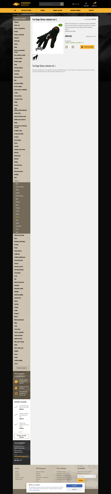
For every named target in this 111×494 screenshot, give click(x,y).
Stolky (16, 310)
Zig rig (16, 363)
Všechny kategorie (21, 368)
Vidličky (16, 351)
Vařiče (15, 345)
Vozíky (16, 357)
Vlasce (16, 354)
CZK (78, 4)
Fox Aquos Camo (18, 99)
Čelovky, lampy (17, 61)
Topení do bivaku (18, 335)
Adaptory (16, 22)
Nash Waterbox (18, 165)
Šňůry (15, 323)
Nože (15, 177)
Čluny (15, 64)
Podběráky (17, 254)
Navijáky (16, 174)
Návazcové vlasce (18, 171)
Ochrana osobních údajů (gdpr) (64, 479)
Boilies (16, 44)
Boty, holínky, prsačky (19, 55)
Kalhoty (17, 190)
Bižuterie (16, 38)
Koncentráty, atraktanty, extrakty (20, 126)
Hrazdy (16, 105)
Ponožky (17, 211)
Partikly (16, 245)
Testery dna (17, 329)
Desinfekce (17, 71)
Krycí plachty (17, 140)
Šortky (17, 220)
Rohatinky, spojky (18, 288)
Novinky (17, 473)
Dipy (15, 80)
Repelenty (16, 285)
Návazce (16, 168)
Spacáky (16, 304)
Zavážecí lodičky (18, 360)
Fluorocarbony (17, 96)
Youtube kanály (19, 479)
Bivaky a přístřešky (19, 35)
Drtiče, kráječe (18, 86)
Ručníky (17, 214)
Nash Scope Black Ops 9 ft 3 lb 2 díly (24, 406)
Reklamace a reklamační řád (64, 475)
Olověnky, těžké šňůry (19, 241)
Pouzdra (16, 263)
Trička (17, 229)
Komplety (18, 193)
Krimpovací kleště (18, 134)
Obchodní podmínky (75, 10)
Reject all (74, 489)
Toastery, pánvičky (19, 332)
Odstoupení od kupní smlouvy (64, 477)
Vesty (17, 232)
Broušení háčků (18, 58)
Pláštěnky (18, 208)
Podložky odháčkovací (19, 257)
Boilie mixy (17, 41)
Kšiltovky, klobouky (19, 196)
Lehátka (16, 146)
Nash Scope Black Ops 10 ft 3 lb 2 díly (23, 415)
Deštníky (16, 74)
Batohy (16, 31)
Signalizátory (17, 298)
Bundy (17, 184)
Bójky (15, 47)
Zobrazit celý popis (70, 31)
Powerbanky (17, 273)
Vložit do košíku (87, 47)
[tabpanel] (21, 418)
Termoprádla (18, 226)
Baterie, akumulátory (19, 28)
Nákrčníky (18, 202)
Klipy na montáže (40, 471)
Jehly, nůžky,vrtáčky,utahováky (20, 109)
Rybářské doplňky (18, 295)
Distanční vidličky (18, 83)
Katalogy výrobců (19, 477)
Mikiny (17, 199)
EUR (76, 4)
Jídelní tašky (17, 113)
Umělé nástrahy (18, 338)
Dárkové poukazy (18, 68)
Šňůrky (16, 317)
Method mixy (17, 156)
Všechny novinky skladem (21, 436)
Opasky (17, 205)
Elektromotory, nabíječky (20, 89)
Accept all (74, 485)
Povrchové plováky (18, 270)
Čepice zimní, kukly (19, 187)
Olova (15, 238)
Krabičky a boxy (18, 131)
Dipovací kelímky (18, 77)
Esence (16, 93)
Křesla (15, 143)
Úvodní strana (16, 14)
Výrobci (43, 10)
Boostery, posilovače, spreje (19, 51)
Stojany (16, 307)
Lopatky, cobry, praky (19, 149)
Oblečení (16, 181)
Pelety (16, 248)
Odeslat (81, 480)
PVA (15, 279)
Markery (16, 152)
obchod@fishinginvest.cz (21, 456)
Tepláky (17, 223)
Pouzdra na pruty (18, 266)
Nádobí (16, 162)
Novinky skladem (57, 10)
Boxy (37, 481)
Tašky (15, 326)
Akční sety (17, 25)
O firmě (17, 471)
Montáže (16, 159)
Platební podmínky (61, 471)
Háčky (15, 102)
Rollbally (16, 291)
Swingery (16, 313)
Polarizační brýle (18, 260)
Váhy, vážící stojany (19, 342)
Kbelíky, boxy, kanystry (20, 119)
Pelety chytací (18, 251)
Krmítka (16, 137)
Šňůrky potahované (19, 320)
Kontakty (91, 10)
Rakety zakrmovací (19, 282)
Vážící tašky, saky (18, 348)
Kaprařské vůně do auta (20, 116)
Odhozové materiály (19, 235)
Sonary (16, 301)
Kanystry (38, 473)
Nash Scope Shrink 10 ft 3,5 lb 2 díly (24, 424)
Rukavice (17, 217)
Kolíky (15, 123)
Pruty (15, 276)
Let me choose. (36, 490)
